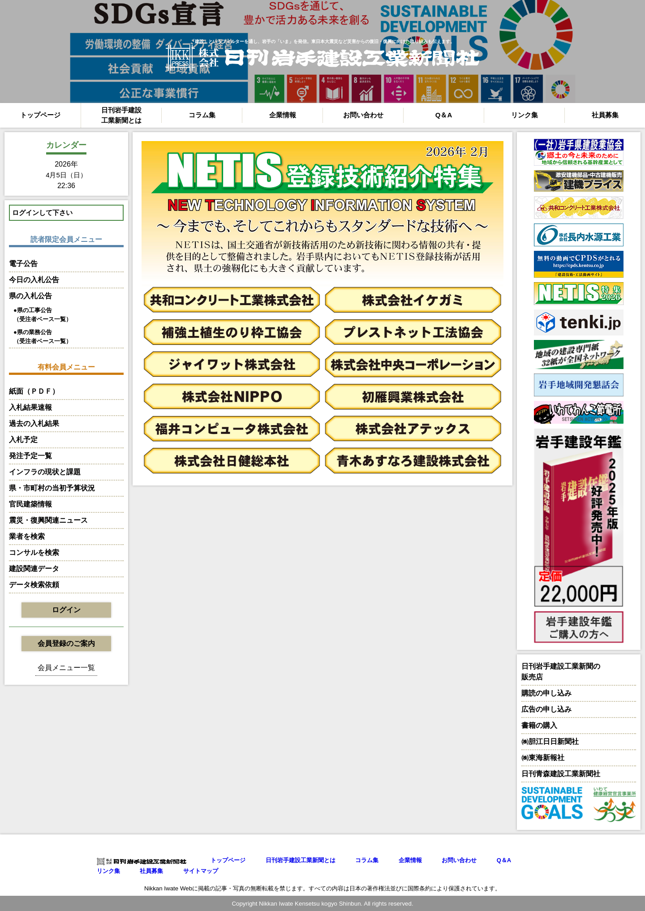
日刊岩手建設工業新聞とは (121, 115)
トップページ (40, 115)
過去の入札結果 (34, 423)
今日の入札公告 (34, 280)
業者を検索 (27, 536)
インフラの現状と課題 (45, 472)
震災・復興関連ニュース (48, 520)
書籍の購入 (539, 725)
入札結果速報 (30, 407)
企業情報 (282, 115)
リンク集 (524, 115)
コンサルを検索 (34, 552)
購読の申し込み (546, 693)
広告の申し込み (546, 709)
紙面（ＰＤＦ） (34, 391)
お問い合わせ (363, 115)
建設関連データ (34, 568)
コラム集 (202, 115)
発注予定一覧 (30, 456)
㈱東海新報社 (542, 757)
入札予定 (23, 439)
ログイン (66, 610)
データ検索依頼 (34, 585)
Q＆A (443, 115)
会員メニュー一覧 (66, 667)
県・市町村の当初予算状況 (52, 488)
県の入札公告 (30, 296)
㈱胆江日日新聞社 (550, 741)
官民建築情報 (30, 504)
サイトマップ (200, 871)
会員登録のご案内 (66, 643)
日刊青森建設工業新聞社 (560, 774)
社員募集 (605, 115)
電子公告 (23, 263)
